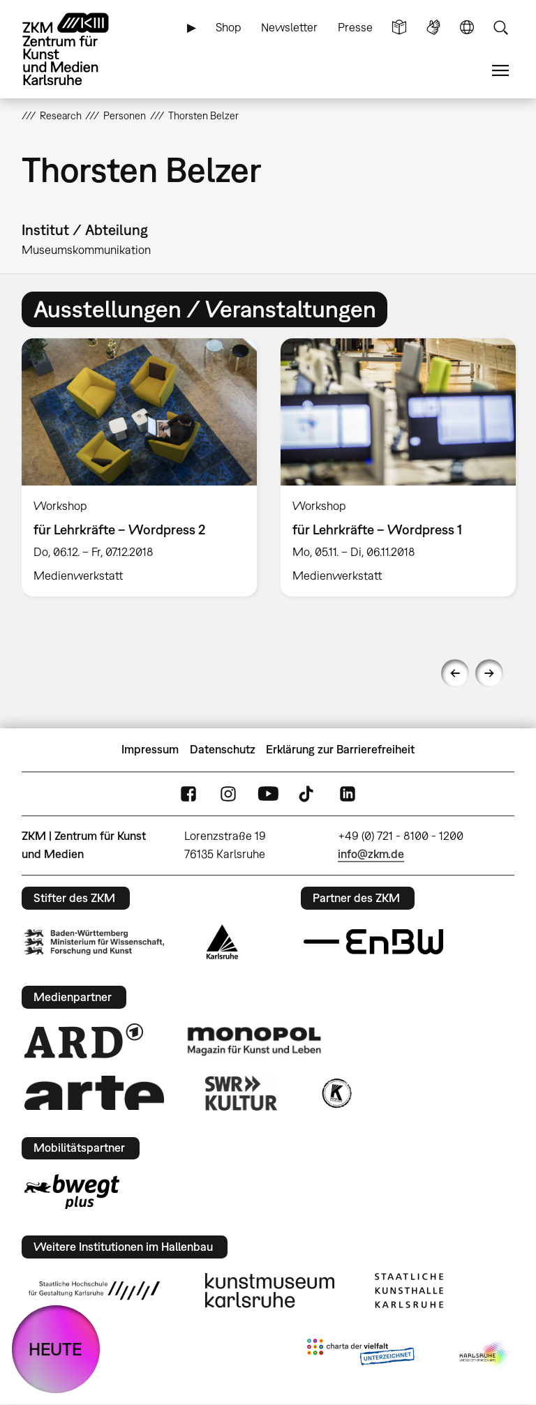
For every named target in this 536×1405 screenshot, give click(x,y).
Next (489, 673)
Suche (500, 27)
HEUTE (55, 1349)
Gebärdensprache (433, 27)
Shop (228, 27)
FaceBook (188, 793)
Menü (500, 71)
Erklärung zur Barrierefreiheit (340, 749)
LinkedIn (348, 793)
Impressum (150, 749)
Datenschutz (222, 749)
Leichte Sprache (399, 27)
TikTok (308, 793)
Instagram (228, 793)
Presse (355, 27)
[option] (139, 467)
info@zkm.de (371, 854)
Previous (455, 673)
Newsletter (289, 27)
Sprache (467, 27)
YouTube (268, 793)
